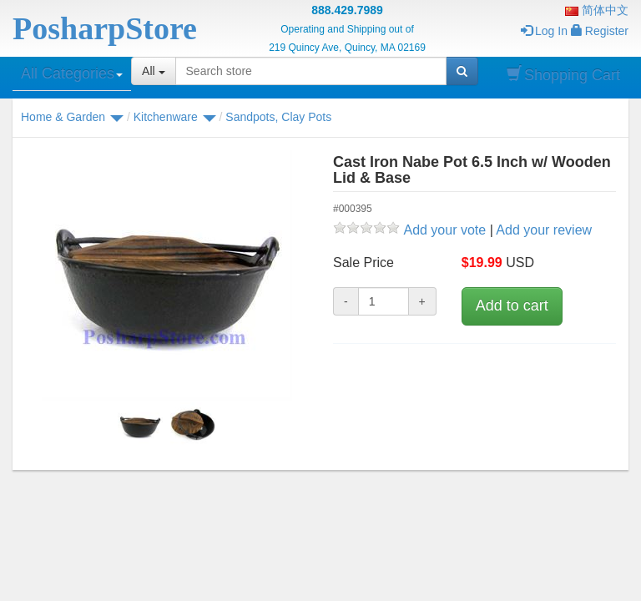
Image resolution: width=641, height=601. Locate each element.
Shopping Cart (563, 74)
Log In (544, 31)
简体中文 (596, 10)
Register (599, 31)
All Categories (72, 73)
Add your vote (444, 230)
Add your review (544, 230)
